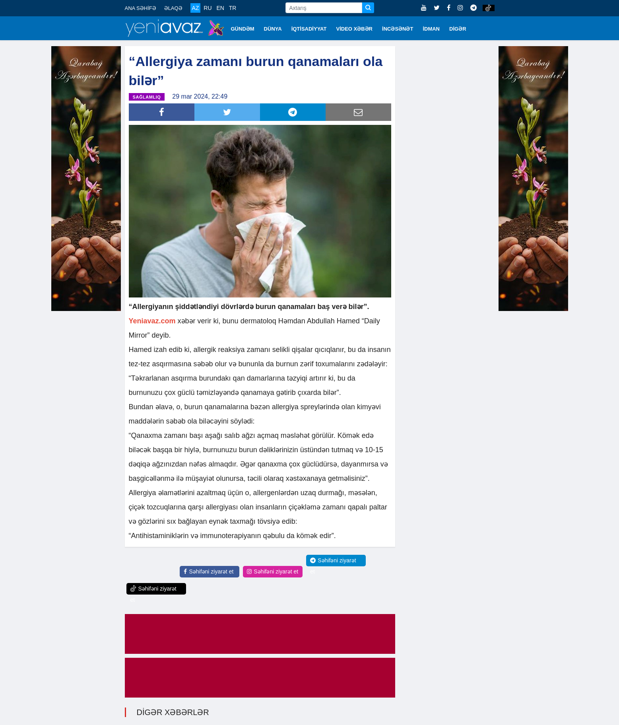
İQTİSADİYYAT (309, 29)
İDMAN (431, 29)
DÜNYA (273, 29)
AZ (195, 8)
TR (233, 8)
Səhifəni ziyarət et (208, 571)
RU (208, 8)
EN (220, 8)
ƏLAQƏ (173, 8)
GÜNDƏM (242, 29)
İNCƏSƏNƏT (397, 29)
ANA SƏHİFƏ (140, 8)
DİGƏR (457, 29)
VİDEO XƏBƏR (354, 29)
